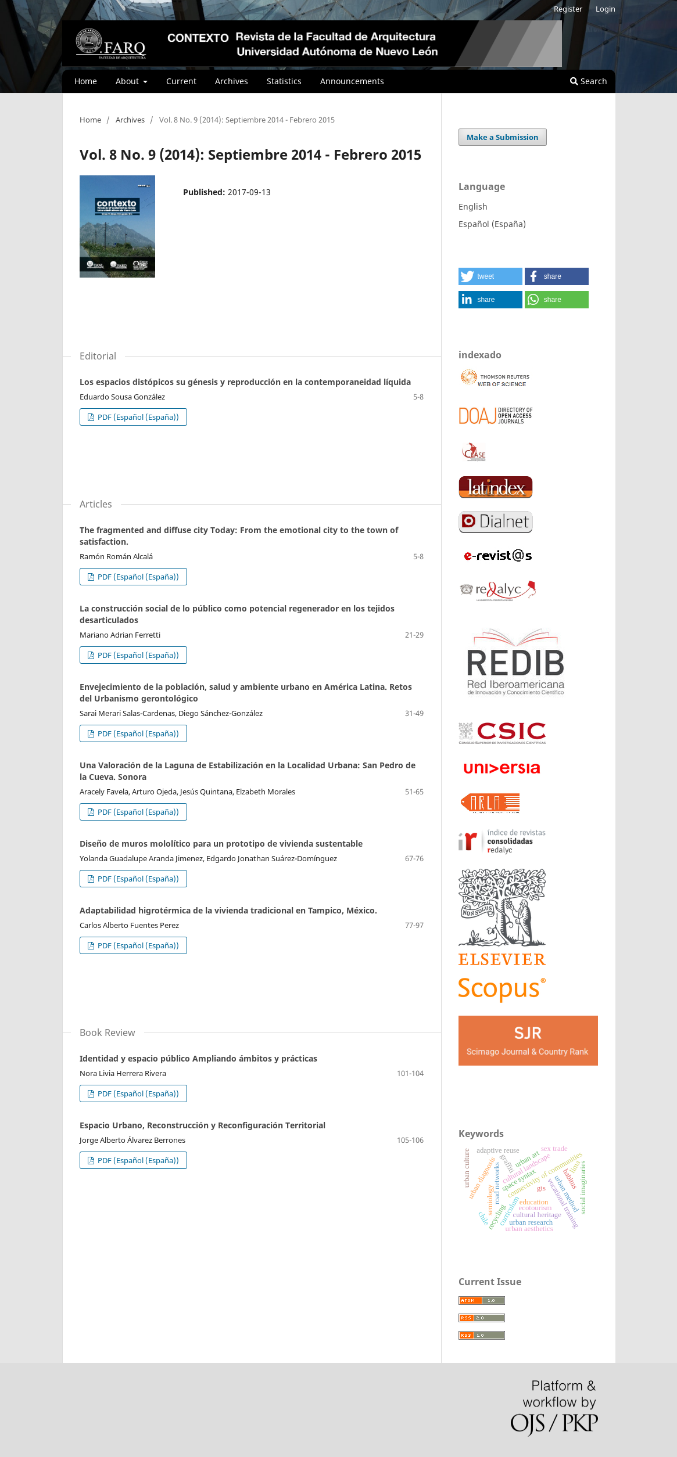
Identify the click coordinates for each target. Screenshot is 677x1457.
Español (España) (492, 223)
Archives (231, 81)
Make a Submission (503, 137)
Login (605, 8)
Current (181, 81)
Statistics (284, 81)
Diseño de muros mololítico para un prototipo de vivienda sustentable (221, 843)
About (128, 81)
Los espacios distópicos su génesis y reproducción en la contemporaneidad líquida (245, 381)
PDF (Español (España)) (137, 417)
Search (588, 81)
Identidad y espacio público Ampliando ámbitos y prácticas (198, 1058)
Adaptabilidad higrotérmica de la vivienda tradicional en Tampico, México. (228, 910)
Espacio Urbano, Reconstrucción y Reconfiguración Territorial (202, 1125)
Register (568, 8)
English (473, 206)
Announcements (352, 81)
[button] (490, 276)
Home (85, 81)
